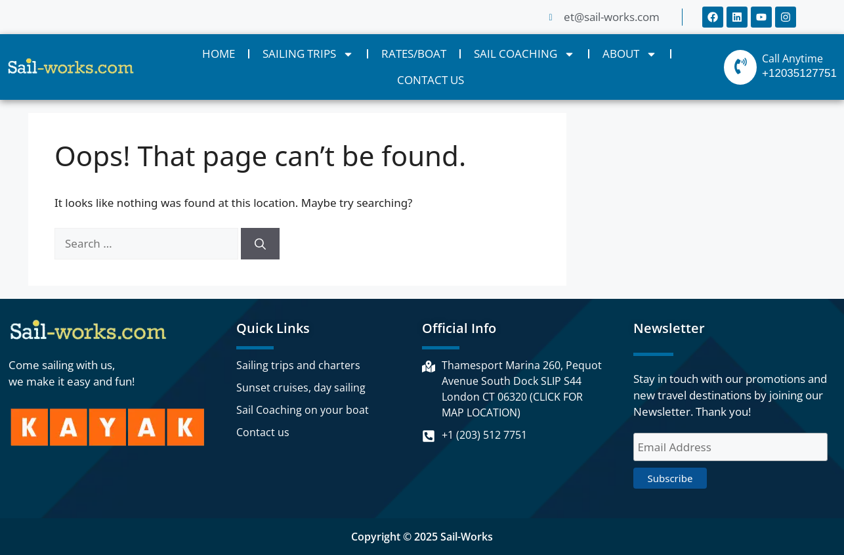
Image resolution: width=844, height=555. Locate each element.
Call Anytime (792, 58)
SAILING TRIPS (308, 54)
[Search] (260, 243)
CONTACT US (430, 79)
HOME (218, 53)
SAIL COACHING (524, 54)
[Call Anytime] (740, 67)
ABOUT (629, 54)
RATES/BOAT (413, 53)
